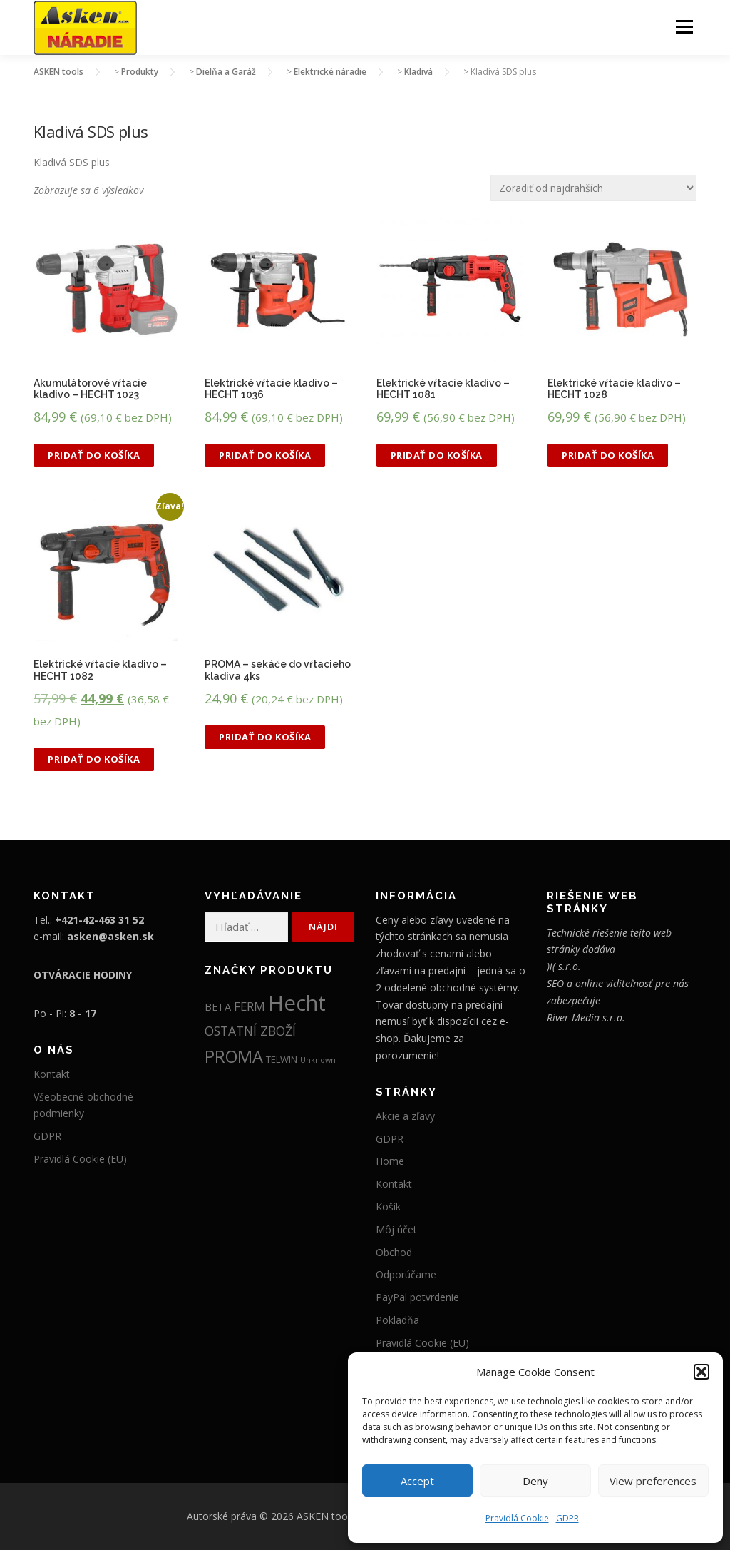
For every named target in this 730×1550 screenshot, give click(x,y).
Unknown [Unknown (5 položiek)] (318, 1061)
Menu (684, 27)
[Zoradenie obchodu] (593, 188)
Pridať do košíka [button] (94, 455)
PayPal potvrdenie (417, 1298)
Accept (417, 1481)
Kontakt (52, 1074)
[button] (701, 1372)
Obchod (394, 1252)
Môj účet (396, 1230)
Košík (388, 1207)
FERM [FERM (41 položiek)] (249, 1007)
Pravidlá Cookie (517, 1518)
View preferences (653, 1481)
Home (390, 1161)
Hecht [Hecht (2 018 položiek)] (297, 1003)
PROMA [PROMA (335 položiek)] (234, 1057)
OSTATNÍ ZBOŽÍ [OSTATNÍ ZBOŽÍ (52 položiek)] (250, 1031)
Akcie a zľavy (405, 1116)
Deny (535, 1481)
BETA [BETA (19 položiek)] (218, 1007)
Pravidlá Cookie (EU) (80, 1159)
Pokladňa (397, 1320)
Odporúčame (406, 1275)
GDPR (567, 1518)
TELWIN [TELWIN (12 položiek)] (281, 1060)
